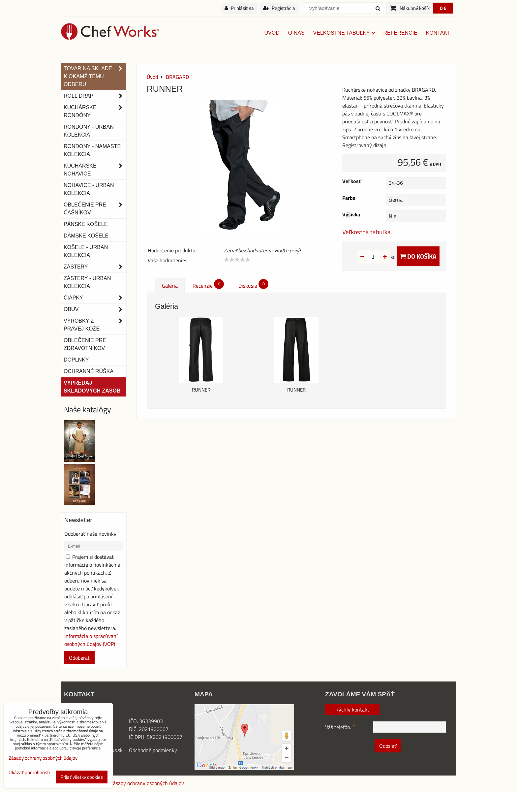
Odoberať (79, 658)
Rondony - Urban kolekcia (89, 131)
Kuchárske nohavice (95, 169)
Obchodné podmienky (153, 750)
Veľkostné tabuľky (344, 33)
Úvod (272, 33)
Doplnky (76, 360)
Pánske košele (85, 224)
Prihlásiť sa (239, 8)
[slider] (237, 259)
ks (382, 257)
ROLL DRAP (95, 96)
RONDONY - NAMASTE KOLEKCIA (92, 150)
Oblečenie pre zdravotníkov (85, 344)
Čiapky (95, 297)
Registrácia (279, 8)
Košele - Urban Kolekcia (86, 251)
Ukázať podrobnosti (29, 773)
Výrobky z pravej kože (95, 324)
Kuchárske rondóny (95, 111)
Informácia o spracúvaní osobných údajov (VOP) (91, 640)
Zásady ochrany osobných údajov (147, 783)
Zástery (95, 266)
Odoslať (388, 746)
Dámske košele (86, 235)
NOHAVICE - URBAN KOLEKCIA (89, 189)
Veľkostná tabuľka (366, 232)
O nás (296, 33)
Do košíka (418, 256)
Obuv (95, 309)
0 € (443, 8)
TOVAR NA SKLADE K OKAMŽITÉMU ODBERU (95, 76)
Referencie (400, 33)
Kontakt (438, 33)
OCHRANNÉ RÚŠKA (88, 371)
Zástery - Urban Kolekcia (87, 282)
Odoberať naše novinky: (90, 534)
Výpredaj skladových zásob (92, 387)
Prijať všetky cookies (81, 777)
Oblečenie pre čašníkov (95, 208)
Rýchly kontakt (352, 709)
